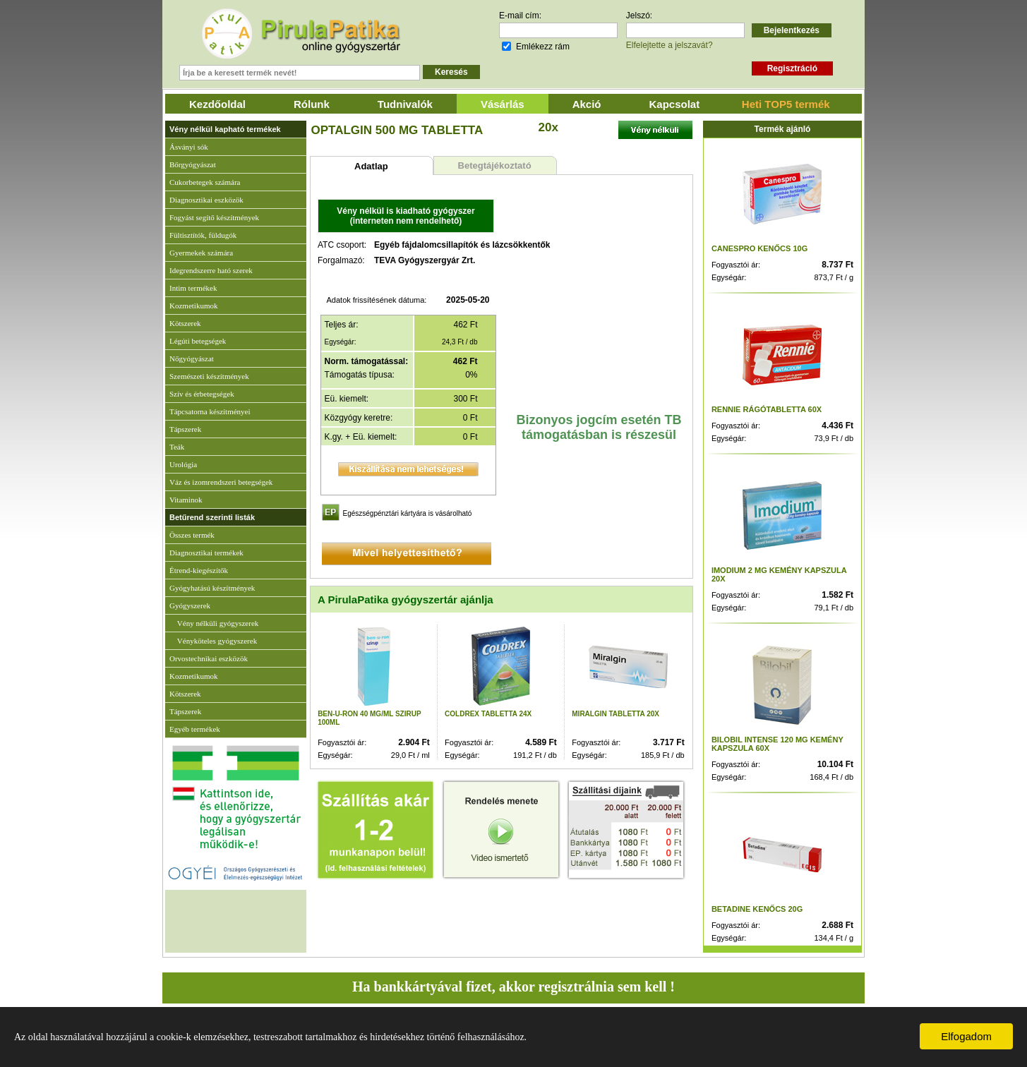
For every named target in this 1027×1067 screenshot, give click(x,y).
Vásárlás (502, 104)
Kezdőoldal (217, 104)
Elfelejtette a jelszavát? (669, 45)
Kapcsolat (674, 104)
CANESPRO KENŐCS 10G (759, 248)
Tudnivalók (405, 104)
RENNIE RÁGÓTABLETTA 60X (766, 409)
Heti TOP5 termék (786, 104)
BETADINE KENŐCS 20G (757, 909)
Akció (586, 104)
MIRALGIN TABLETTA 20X (615, 714)
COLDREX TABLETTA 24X (488, 714)
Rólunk (312, 104)
